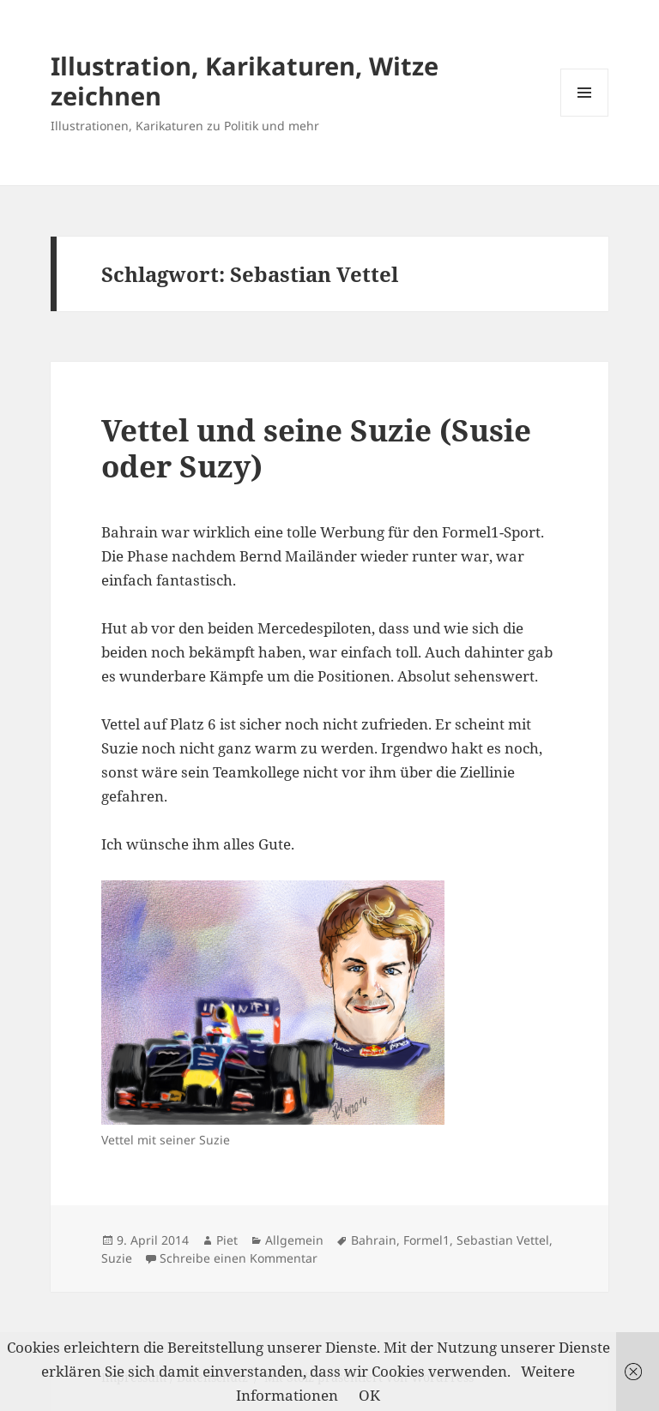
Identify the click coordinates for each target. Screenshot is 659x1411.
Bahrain (373, 1240)
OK (369, 1395)
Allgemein (294, 1240)
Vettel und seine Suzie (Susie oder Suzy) (316, 448)
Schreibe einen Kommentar (238, 1258)
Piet (227, 1240)
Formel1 (426, 1240)
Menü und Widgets (584, 116)
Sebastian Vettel (502, 1240)
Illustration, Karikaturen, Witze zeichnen (244, 80)
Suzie (116, 1258)
